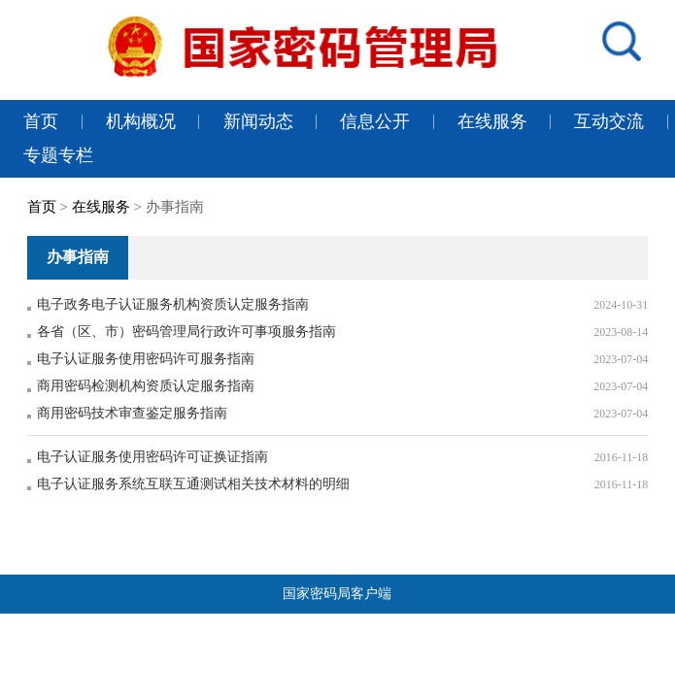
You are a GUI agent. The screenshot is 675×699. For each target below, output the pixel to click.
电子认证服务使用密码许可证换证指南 (152, 456)
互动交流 (609, 121)
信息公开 (375, 121)
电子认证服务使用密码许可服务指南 (145, 358)
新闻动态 (258, 121)
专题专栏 (58, 155)
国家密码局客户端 (337, 593)
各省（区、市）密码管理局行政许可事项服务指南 (186, 331)
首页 (40, 121)
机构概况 (141, 121)
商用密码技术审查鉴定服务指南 (132, 413)
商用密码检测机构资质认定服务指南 (145, 386)
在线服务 (492, 121)
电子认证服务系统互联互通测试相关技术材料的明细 (193, 484)
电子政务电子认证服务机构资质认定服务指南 (173, 304)
